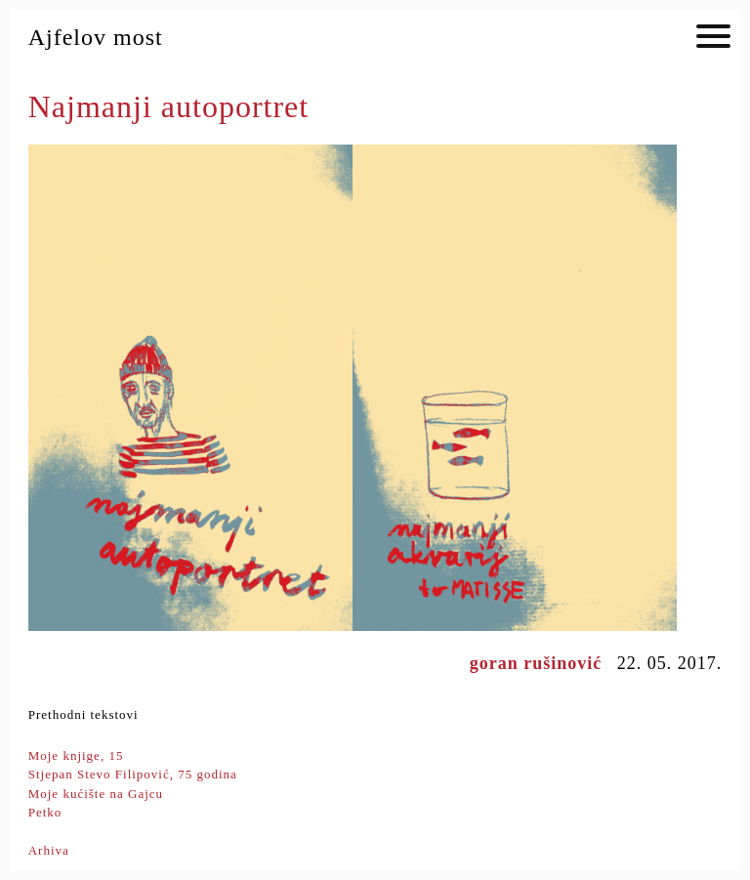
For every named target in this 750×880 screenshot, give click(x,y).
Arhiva (48, 850)
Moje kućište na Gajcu (95, 793)
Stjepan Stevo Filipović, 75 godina (132, 774)
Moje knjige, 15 (76, 755)
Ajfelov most (95, 37)
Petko (45, 812)
